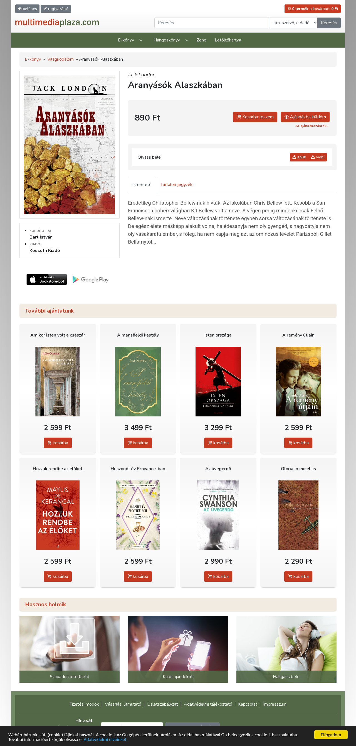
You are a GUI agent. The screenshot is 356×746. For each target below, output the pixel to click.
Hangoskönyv (167, 40)
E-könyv (126, 40)
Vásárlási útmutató (123, 704)
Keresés (329, 23)
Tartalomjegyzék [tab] (176, 184)
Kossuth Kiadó (44, 250)
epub (299, 157)
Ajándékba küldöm (305, 117)
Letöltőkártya (228, 40)
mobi (317, 157)
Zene (201, 40)
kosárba (57, 443)
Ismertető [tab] (142, 184)
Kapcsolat (247, 704)
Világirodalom (60, 59)
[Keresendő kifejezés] (211, 23)
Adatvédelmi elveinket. (106, 740)
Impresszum (274, 704)
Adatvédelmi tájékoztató (208, 704)
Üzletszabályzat (162, 704)
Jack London (141, 74)
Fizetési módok (84, 704)
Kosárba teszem (255, 117)
